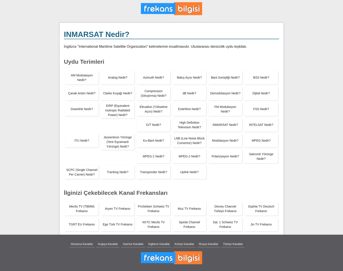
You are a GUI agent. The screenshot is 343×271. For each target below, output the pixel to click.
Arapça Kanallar (108, 244)
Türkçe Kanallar (233, 244)
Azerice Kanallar (133, 244)
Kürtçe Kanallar (184, 244)
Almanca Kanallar (82, 244)
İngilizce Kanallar (159, 244)
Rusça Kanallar (208, 244)
